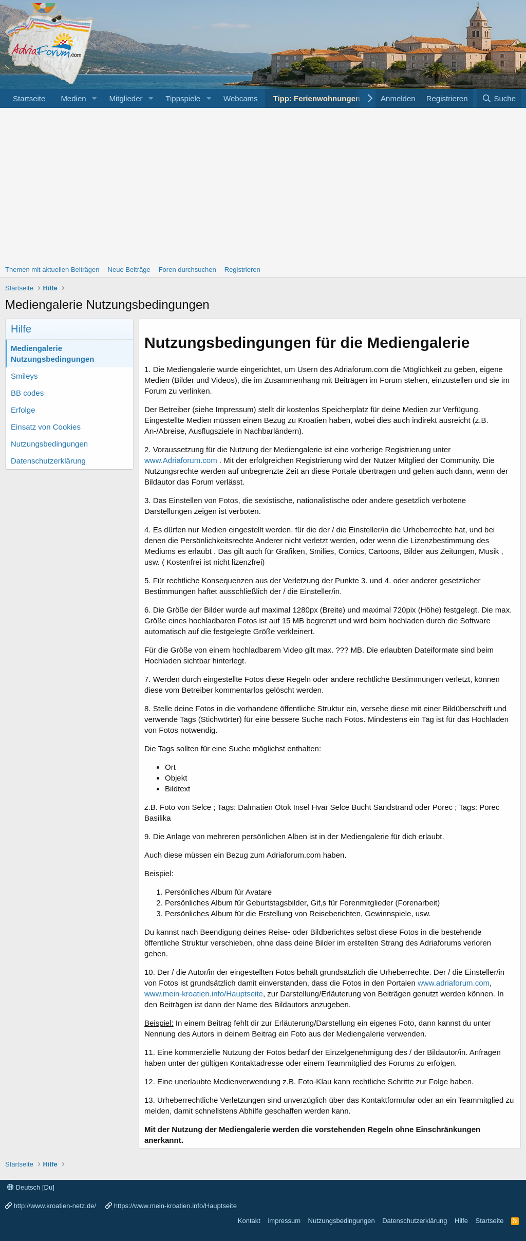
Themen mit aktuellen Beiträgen (52, 269)
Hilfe (461, 1221)
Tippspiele (182, 98)
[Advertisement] (263, 185)
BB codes (27, 392)
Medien (73, 98)
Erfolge (23, 409)
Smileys (24, 376)
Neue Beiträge (129, 269)
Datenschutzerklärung (48, 460)
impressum (284, 1221)
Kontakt (249, 1221)
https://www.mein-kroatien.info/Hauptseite (175, 1206)
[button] (94, 98)
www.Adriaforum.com (180, 460)
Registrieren (242, 269)
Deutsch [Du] (30, 1187)
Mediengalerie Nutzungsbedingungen (52, 353)
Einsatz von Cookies (46, 426)
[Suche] (499, 98)
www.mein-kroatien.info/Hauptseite (203, 993)
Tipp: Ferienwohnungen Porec (328, 98)
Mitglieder (125, 98)
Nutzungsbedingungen (49, 443)
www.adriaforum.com (454, 982)
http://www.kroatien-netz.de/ (55, 1206)
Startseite (29, 98)
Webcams (240, 98)
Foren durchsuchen (187, 269)
